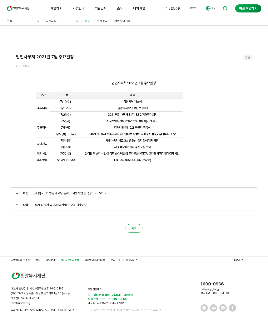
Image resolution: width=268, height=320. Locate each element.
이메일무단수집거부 (95, 260)
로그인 (193, 8)
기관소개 (100, 8)
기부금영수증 (173, 8)
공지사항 (51, 21)
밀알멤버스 (132, 260)
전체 (87, 21)
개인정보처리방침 (70, 260)
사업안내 (78, 8)
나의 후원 (139, 8)
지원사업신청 (122, 21)
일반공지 (102, 21)
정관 (38, 260)
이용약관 (50, 260)
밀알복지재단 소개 (20, 260)
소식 (120, 8)
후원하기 (56, 8)
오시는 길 (116, 260)
